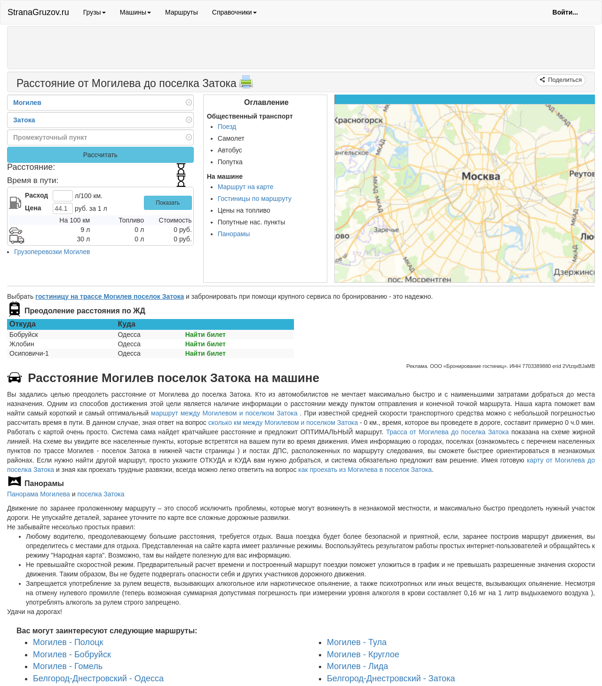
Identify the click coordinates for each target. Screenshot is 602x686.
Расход (36, 195)
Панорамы (234, 234)
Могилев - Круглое (363, 654)
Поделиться (564, 79)
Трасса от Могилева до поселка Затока (447, 432)
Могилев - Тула (357, 642)
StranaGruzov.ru (38, 12)
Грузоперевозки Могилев (52, 251)
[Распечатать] (245, 84)
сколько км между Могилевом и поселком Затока (283, 422)
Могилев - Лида (357, 666)
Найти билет (205, 334)
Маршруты (181, 12)
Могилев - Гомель (68, 666)
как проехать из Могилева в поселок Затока (365, 469)
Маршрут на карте (246, 187)
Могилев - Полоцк (68, 642)
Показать (168, 202)
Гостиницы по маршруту (255, 198)
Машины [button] (135, 12)
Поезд (227, 126)
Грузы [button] (94, 12)
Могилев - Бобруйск (72, 654)
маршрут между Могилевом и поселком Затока (225, 413)
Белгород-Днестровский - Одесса (98, 678)
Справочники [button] (234, 12)
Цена (33, 208)
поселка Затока (100, 494)
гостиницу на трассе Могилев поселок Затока (109, 296)
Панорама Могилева (38, 494)
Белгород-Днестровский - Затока (391, 678)
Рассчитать (100, 155)
